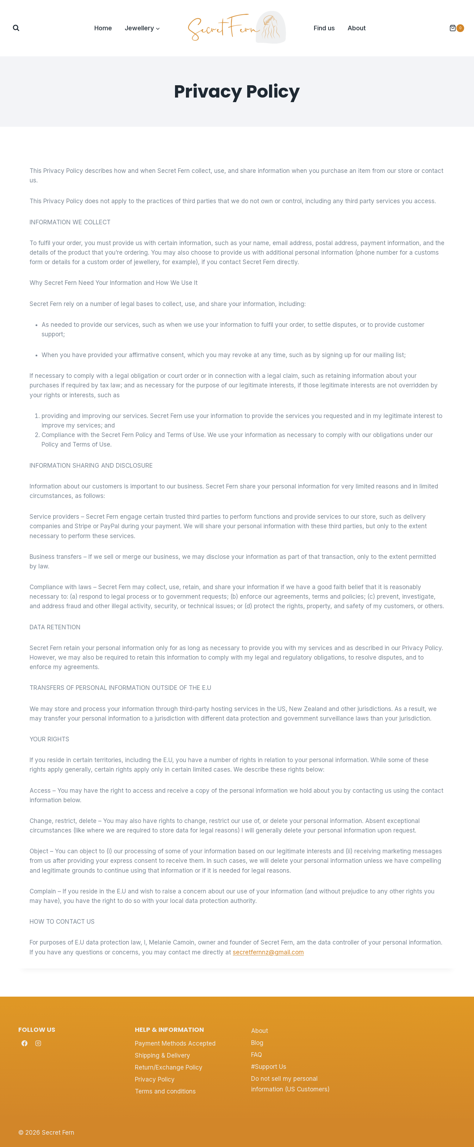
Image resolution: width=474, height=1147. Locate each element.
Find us (324, 28)
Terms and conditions (165, 1091)
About (357, 28)
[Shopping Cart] (453, 28)
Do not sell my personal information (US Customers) (290, 1084)
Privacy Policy (155, 1079)
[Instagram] (38, 1043)
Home (103, 28)
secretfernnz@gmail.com (268, 952)
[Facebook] (24, 1043)
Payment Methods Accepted (175, 1043)
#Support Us (268, 1066)
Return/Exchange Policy (168, 1067)
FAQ (256, 1054)
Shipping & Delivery (162, 1055)
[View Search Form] (16, 28)
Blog (257, 1042)
